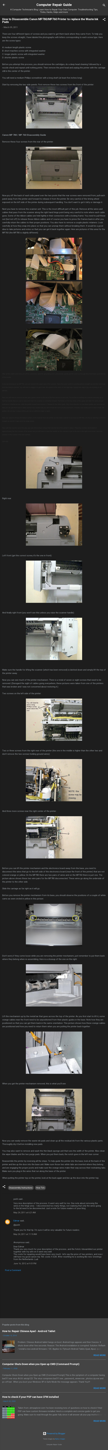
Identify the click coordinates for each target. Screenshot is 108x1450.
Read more (100, 1355)
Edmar (16, 1220)
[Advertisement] (54, 1294)
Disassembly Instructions (20, 1188)
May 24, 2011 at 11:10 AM (25, 1234)
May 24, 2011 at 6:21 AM (25, 1212)
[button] (104, 20)
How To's (40, 1188)
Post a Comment (13, 1270)
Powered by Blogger (54, 1433)
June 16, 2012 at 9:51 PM (25, 1263)
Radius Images (60, 1439)
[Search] (104, 5)
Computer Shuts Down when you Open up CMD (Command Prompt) (40, 1364)
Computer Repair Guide (54, 5)
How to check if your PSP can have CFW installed (30, 1396)
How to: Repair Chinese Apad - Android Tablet (28, 1331)
